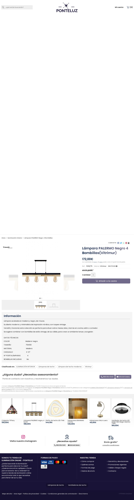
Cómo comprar (87, 461)
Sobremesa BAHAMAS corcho (76, 421)
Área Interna (83, 494)
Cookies (43, 494)
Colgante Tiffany (8, 420)
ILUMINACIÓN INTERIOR (97, 388)
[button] (41, 298)
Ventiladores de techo (77, 485)
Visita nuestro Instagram (23, 441)
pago (101, 262)
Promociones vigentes (117, 465)
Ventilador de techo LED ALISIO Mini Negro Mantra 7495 (121, 422)
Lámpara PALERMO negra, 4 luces (34, 421)
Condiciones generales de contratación (62, 494)
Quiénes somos (87, 465)
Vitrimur (26, 389)
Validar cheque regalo (117, 468)
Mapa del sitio (7, 494)
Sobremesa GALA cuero (99, 420)
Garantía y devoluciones (118, 461)
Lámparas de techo (113, 388)
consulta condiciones (110, 445)
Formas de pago (88, 468)
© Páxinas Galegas (125, 493)
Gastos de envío (88, 471)
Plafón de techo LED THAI (55, 420)
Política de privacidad (31, 494)
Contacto (112, 471)
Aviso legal (17, 494)
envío (95, 262)
